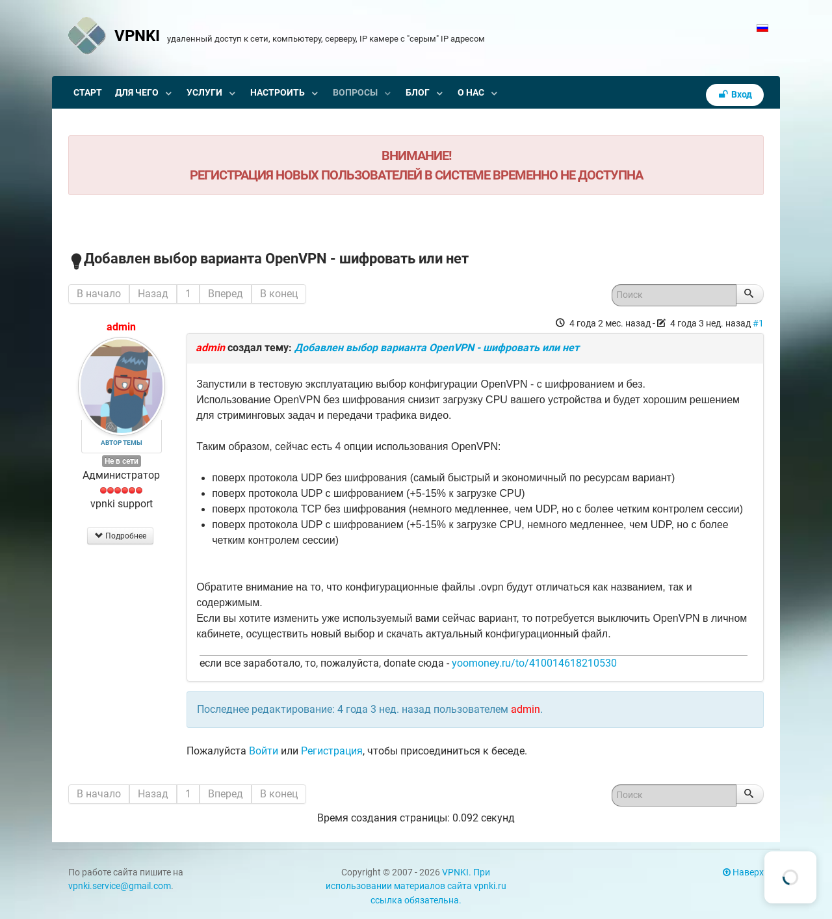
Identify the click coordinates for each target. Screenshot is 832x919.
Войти (263, 751)
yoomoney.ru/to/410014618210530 (534, 663)
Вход (735, 94)
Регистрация (332, 751)
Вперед (225, 293)
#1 (758, 323)
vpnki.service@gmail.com (119, 886)
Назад (153, 293)
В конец (279, 293)
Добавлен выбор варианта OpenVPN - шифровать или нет (436, 347)
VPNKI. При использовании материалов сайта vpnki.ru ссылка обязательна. (416, 886)
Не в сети (121, 461)
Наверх (743, 872)
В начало (99, 293)
